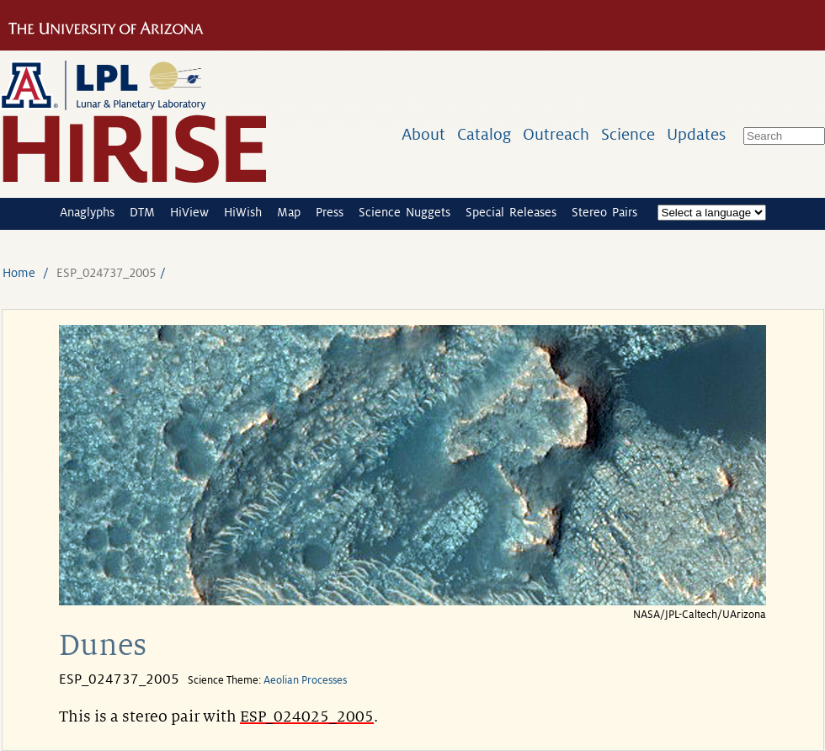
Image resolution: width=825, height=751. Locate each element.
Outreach (556, 134)
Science (628, 134)
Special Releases (511, 212)
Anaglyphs (87, 212)
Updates (696, 134)
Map (289, 212)
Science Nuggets (404, 212)
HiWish (243, 212)
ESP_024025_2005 (307, 716)
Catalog (484, 134)
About (423, 134)
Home (19, 273)
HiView (189, 212)
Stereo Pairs (604, 212)
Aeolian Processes (305, 680)
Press (329, 212)
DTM (142, 212)
